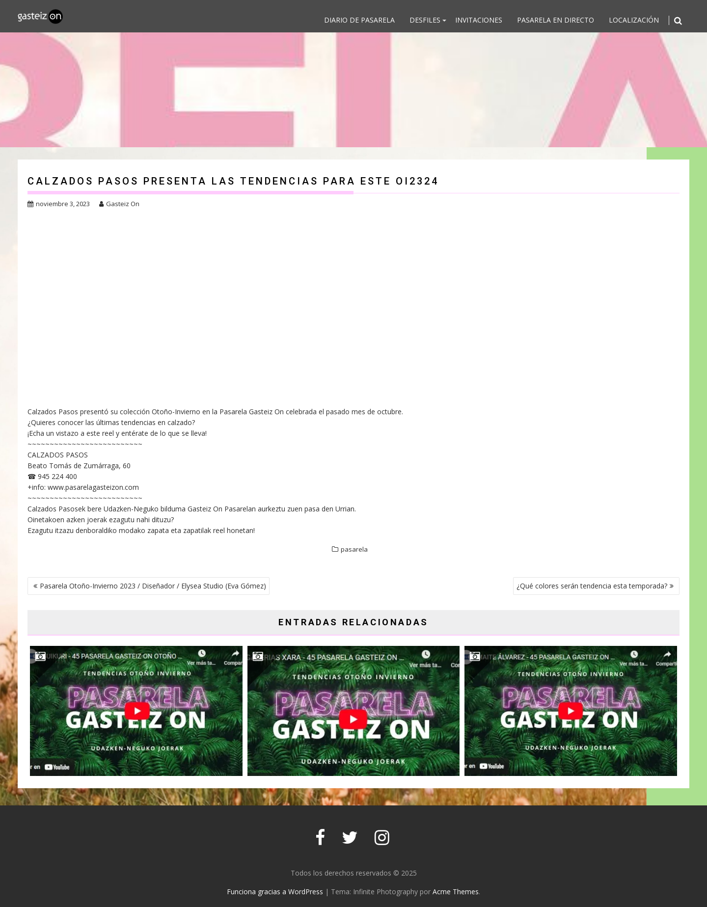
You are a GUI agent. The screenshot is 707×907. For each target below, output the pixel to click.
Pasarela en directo (555, 20)
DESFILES (424, 20)
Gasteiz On (119, 203)
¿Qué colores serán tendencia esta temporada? (592, 585)
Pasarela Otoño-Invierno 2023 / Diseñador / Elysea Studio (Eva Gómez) (153, 585)
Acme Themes (456, 891)
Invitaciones (478, 20)
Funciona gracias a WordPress (275, 891)
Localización (634, 20)
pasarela (354, 549)
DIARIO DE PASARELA (359, 20)
